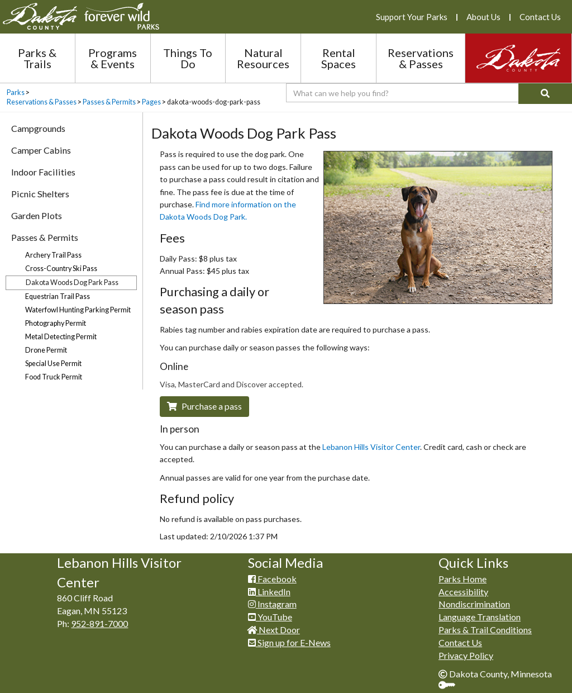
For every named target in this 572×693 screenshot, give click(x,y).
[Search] (545, 93)
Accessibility (463, 591)
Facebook (272, 578)
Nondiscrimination (474, 604)
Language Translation (479, 616)
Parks (16, 92)
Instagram (272, 604)
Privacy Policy (465, 655)
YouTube (270, 616)
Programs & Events (112, 58)
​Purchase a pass (204, 406)
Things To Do (187, 58)
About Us (483, 17)
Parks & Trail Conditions (485, 629)
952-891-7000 (99, 623)
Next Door (274, 629)
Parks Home (462, 578)
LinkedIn (269, 591)
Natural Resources (263, 58)
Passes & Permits (109, 102)
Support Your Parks (411, 17)
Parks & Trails (37, 58)
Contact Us (540, 17)
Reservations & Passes (421, 58)
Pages (151, 102)
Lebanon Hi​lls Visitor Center (371, 447)
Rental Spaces (338, 58)
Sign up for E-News (289, 642)
